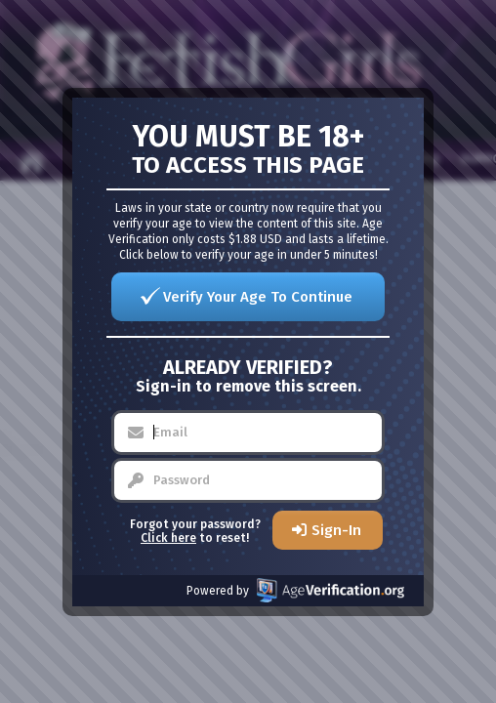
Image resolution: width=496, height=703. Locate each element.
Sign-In (336, 530)
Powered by (295, 590)
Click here (168, 538)
